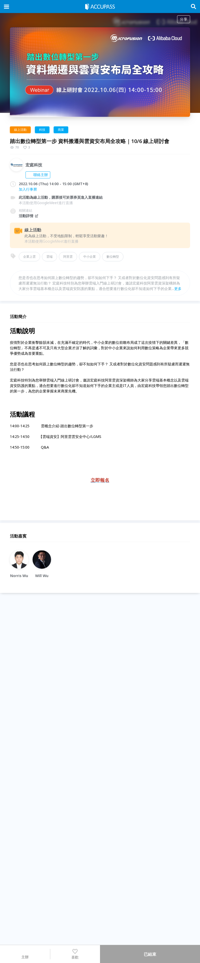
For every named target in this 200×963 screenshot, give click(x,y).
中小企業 (89, 256)
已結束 (150, 954)
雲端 (49, 256)
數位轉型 (113, 256)
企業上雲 (29, 256)
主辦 (25, 953)
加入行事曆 (28, 189)
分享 (183, 19)
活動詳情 (29, 215)
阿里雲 (68, 256)
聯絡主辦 (38, 174)
